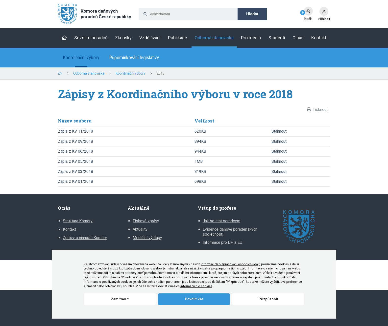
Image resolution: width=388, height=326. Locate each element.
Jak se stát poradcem (221, 221)
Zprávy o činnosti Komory (85, 237)
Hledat (252, 14)
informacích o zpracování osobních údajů (230, 264)
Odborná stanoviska (88, 73)
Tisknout (320, 109)
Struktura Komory (78, 221)
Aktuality (140, 229)
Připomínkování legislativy (134, 58)
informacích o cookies (196, 286)
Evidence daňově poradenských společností (230, 232)
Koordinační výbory (81, 58)
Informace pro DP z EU (222, 242)
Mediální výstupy (147, 237)
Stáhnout (279, 131)
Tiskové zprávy (146, 221)
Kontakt (69, 229)
